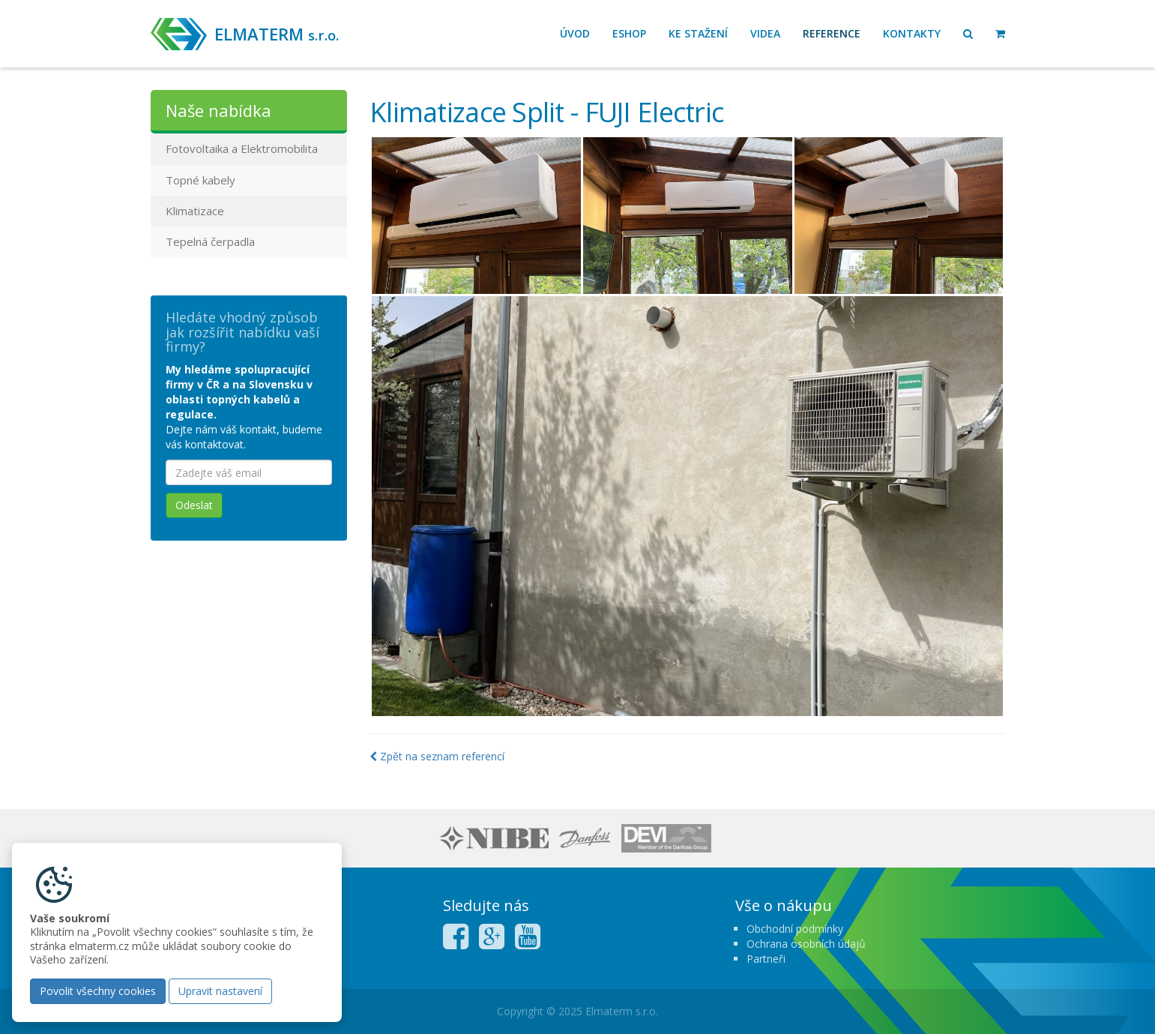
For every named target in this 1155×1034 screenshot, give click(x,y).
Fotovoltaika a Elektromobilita (242, 148)
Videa (765, 33)
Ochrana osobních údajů (806, 944)
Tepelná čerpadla (210, 241)
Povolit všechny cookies (98, 991)
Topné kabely (200, 179)
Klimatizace (195, 210)
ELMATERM (276, 33)
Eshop (629, 33)
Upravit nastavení (220, 991)
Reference (831, 33)
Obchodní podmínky (795, 929)
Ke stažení (698, 33)
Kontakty (912, 33)
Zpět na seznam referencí (437, 756)
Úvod (575, 33)
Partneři (766, 959)
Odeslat (194, 505)
